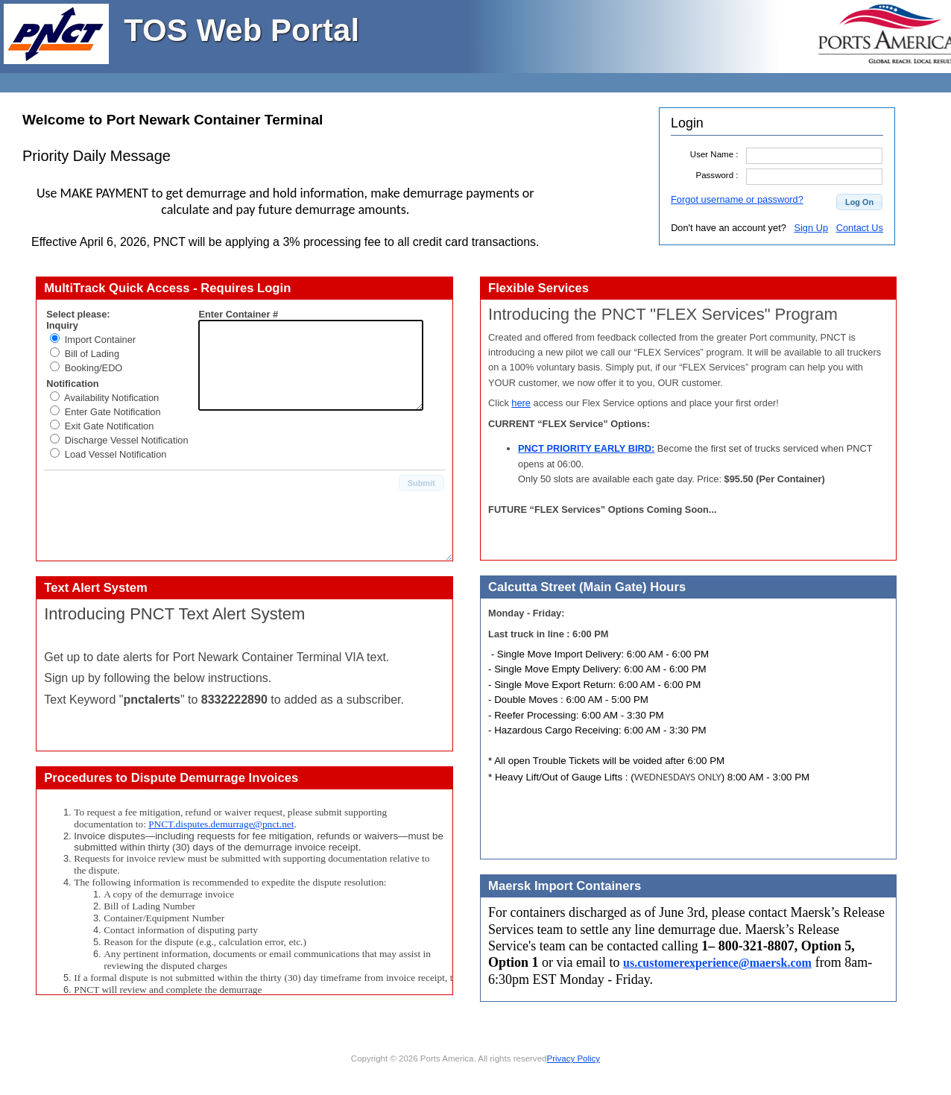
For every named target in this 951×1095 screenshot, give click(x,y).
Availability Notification (111, 397)
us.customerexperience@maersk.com (717, 962)
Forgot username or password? (737, 199)
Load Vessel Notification (116, 454)
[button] (859, 202)
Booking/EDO (94, 367)
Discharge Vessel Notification (127, 440)
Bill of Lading (92, 353)
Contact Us (859, 227)
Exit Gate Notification (109, 426)
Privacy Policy (573, 1058)
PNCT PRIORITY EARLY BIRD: (586, 448)
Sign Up (811, 227)
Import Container (100, 339)
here (521, 402)
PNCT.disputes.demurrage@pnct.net (221, 824)
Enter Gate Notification (113, 411)
